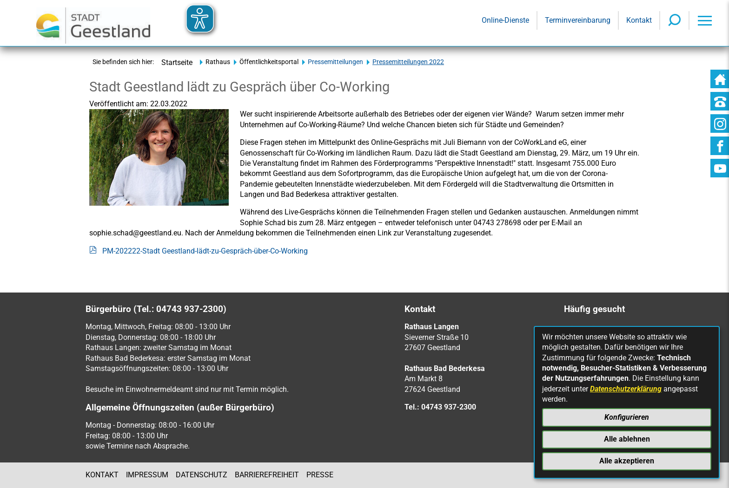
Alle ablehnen (627, 439)
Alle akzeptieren (626, 460)
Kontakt (102, 474)
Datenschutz (201, 474)
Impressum (147, 474)
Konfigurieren (626, 417)
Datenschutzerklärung (626, 388)
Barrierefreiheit (267, 474)
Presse (319, 474)
